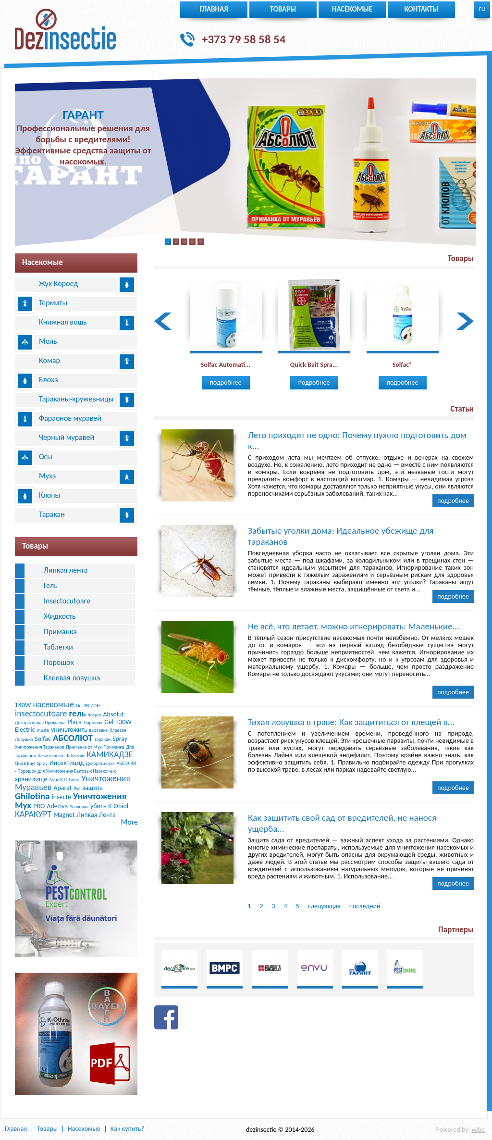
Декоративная (100, 763)
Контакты (422, 9)
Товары (283, 9)
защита (92, 788)
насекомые (53, 704)
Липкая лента (65, 570)
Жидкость (60, 616)
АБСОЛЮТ (73, 737)
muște (43, 730)
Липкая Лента (95, 815)
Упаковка (79, 806)
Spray (119, 739)
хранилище (31, 779)
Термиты (53, 302)
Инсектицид (66, 763)
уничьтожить (69, 730)
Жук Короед (58, 283)
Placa (74, 722)
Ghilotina (32, 796)
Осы (45, 456)
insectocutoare (41, 713)
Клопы (49, 495)
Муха (47, 475)
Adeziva (57, 806)
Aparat (62, 788)
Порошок (59, 662)
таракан (103, 739)
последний (365, 906)
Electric (25, 730)
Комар (49, 360)
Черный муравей (66, 437)
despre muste (51, 755)
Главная (213, 9)
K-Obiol (118, 806)
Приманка (60, 631)
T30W (123, 722)
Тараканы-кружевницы (76, 398)
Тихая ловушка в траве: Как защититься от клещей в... (351, 721)
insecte (61, 797)
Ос (78, 705)
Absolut (113, 714)
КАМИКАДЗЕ (109, 754)
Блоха (48, 379)
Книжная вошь (63, 321)
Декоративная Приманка (40, 722)
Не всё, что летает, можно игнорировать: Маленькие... (353, 626)
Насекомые (352, 9)
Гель (51, 585)
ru (482, 8)
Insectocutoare (67, 600)
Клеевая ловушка (72, 677)
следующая (324, 906)
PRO (39, 806)
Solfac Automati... (226, 365)
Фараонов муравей (70, 418)
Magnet (63, 815)
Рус (77, 788)
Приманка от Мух (84, 747)
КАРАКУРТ (33, 814)
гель (77, 713)
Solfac (43, 739)
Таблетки (58, 646)
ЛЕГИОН (91, 705)
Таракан (52, 514)
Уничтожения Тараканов (39, 747)
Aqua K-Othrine (64, 780)
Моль (48, 341)
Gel (108, 722)
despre (94, 715)
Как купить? (127, 1129)
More (129, 822)
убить (98, 806)
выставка (98, 730)
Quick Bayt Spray (31, 763)
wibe (478, 1130)
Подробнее (226, 382)
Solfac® (403, 365)
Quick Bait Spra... (314, 365)
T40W (23, 705)
